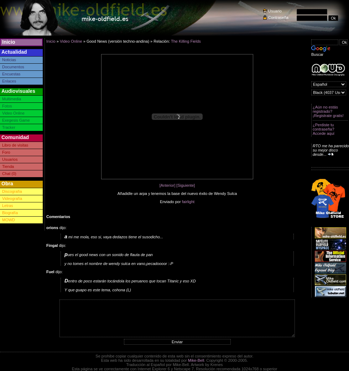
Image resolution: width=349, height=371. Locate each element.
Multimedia (11, 99)
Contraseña (278, 17)
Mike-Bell (196, 360)
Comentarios (58, 216)
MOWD (8, 220)
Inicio (8, 42)
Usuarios (9, 159)
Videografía (12, 198)
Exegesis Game (16, 120)
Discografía (12, 191)
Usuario (275, 11)
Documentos (13, 67)
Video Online (13, 113)
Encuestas (11, 74)
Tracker (8, 127)
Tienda (8, 166)
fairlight (188, 202)
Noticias (9, 60)
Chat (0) (9, 173)
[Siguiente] (185, 185)
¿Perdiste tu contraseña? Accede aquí (323, 129)
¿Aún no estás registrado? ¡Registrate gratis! (328, 111)
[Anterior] (168, 185)
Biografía (10, 213)
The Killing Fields (186, 41)
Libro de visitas (15, 145)
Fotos (7, 106)
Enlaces (9, 81)
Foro (6, 152)
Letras (7, 205)
